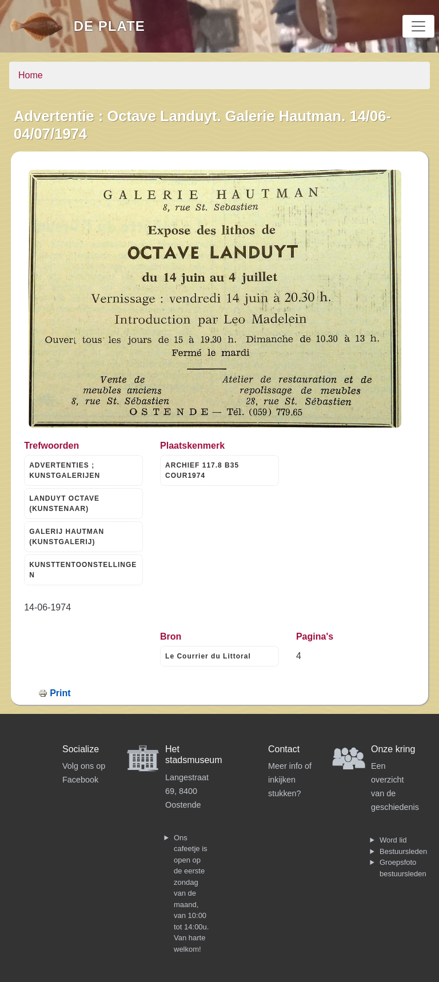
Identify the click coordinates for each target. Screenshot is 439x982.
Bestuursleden (403, 851)
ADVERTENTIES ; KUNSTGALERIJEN (64, 470)
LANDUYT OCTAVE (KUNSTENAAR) (64, 503)
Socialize (80, 749)
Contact (284, 749)
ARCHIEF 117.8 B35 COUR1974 (202, 470)
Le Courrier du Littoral (208, 656)
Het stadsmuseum (193, 754)
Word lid (393, 840)
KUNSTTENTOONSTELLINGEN (83, 570)
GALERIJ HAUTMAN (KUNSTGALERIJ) (66, 537)
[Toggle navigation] (418, 26)
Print (60, 693)
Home (30, 75)
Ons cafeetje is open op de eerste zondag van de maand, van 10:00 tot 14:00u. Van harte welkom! (191, 893)
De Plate (109, 26)
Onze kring (393, 749)
